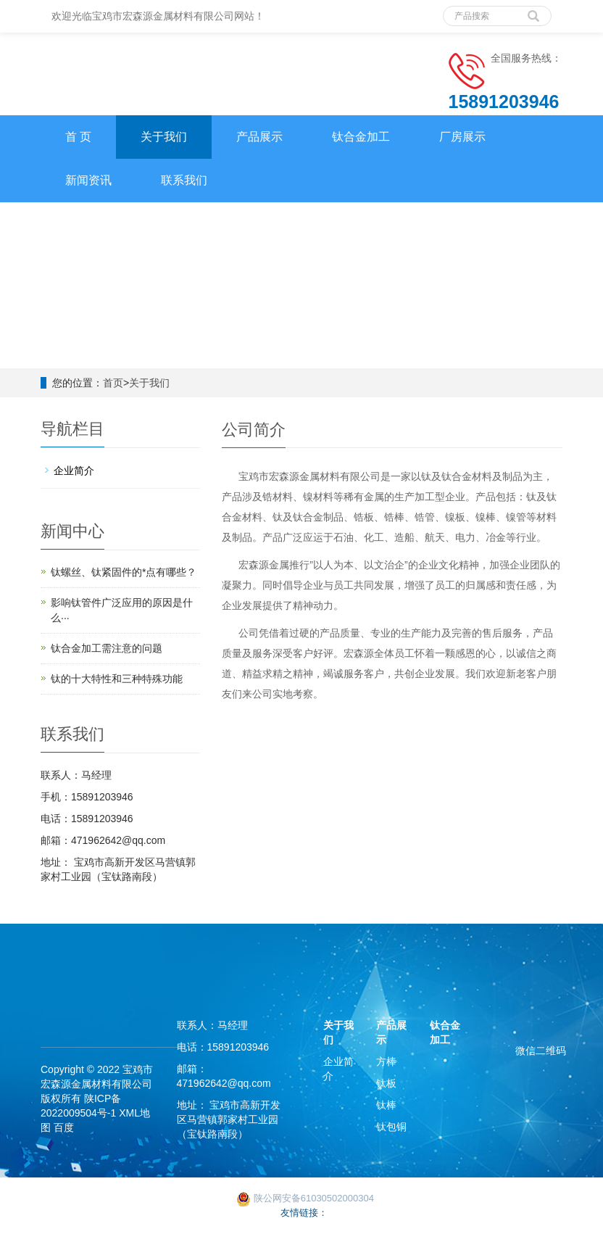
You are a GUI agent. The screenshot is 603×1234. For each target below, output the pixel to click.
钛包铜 (391, 1126)
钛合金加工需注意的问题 (106, 648)
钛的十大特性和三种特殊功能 (117, 678)
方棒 (386, 1061)
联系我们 (184, 180)
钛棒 (386, 1105)
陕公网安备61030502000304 (305, 1198)
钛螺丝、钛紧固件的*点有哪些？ (123, 572)
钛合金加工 (361, 137)
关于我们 (164, 137)
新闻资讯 (88, 180)
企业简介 (74, 470)
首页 (113, 383)
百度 (64, 1127)
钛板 (386, 1083)
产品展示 (259, 137)
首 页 (78, 137)
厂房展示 (462, 137)
